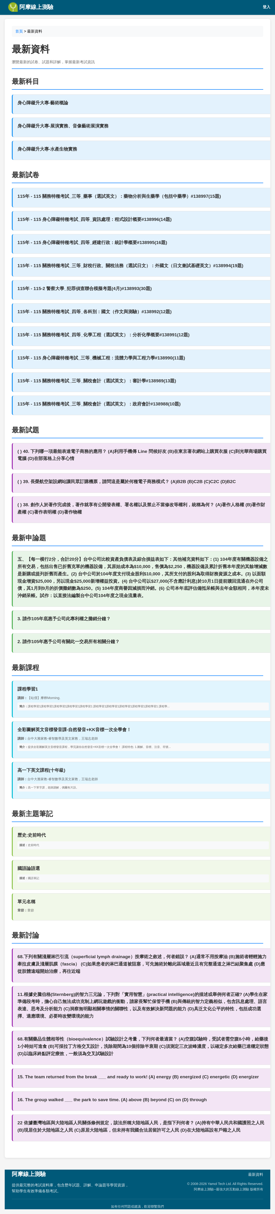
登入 (266, 7)
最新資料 (255, 1174)
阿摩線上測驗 (30, 7)
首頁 (19, 31)
